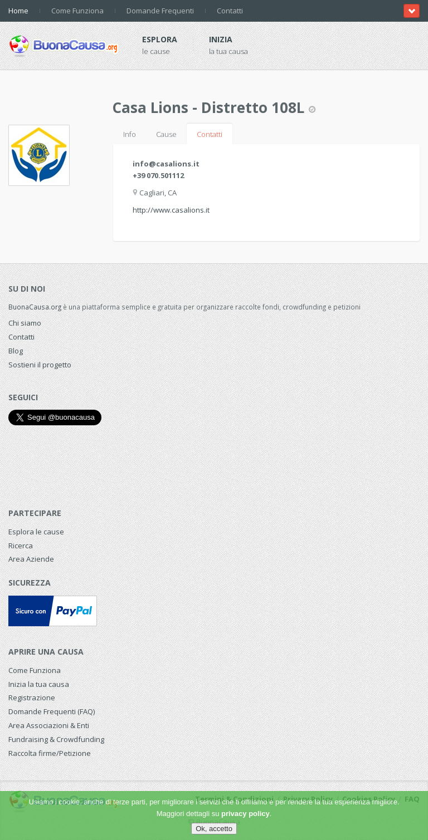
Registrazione (31, 697)
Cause (166, 134)
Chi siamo (24, 323)
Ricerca (20, 546)
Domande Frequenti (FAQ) (51, 711)
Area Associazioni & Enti (48, 725)
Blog (15, 351)
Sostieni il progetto (39, 365)
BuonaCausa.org (34, 306)
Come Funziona (77, 11)
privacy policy (245, 813)
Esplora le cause (36, 532)
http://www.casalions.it (171, 210)
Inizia (220, 39)
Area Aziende (31, 559)
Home (18, 11)
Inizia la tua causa (38, 684)
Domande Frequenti (160, 11)
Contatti (230, 11)
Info (129, 134)
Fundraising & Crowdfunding (56, 739)
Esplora (159, 39)
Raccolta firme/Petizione (49, 753)
